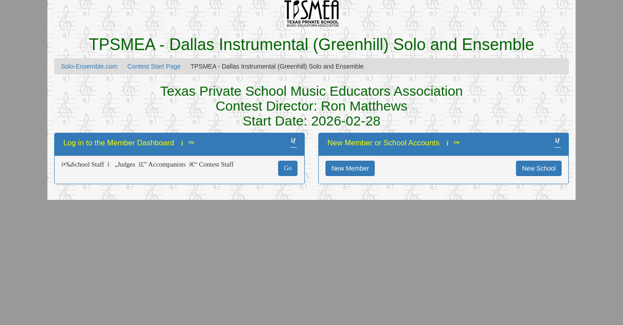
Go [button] (288, 168)
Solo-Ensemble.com (89, 66)
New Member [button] (350, 168)
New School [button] (539, 168)
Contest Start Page (154, 66)
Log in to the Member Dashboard (118, 143)
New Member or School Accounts (383, 143)
